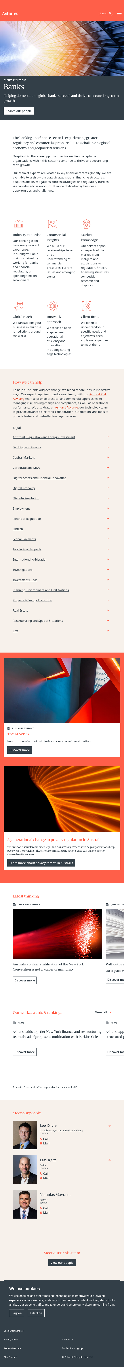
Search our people (19, 111)
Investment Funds (25, 580)
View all (101, 1012)
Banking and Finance (27, 447)
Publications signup (72, 1348)
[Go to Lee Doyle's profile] (75, 1126)
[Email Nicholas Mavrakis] (75, 1212)
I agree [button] (17, 1313)
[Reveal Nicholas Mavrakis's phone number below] (74, 1208)
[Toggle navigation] (119, 13)
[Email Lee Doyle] (75, 1143)
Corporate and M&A (26, 468)
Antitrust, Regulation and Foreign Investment (44, 437)
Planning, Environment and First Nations (41, 590)
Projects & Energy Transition (32, 600)
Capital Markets (24, 457)
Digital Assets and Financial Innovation (39, 478)
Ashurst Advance (66, 407)
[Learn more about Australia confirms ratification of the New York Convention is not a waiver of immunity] (57, 943)
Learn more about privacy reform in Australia (41, 863)
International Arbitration (30, 559)
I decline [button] (36, 1313)
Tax (15, 631)
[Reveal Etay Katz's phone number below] (74, 1173)
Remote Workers (12, 1348)
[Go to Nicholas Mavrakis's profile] (75, 1195)
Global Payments (24, 539)
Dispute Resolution (26, 498)
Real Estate (20, 610)
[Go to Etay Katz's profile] (75, 1161)
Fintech (18, 529)
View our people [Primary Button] (62, 1263)
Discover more (19, 750)
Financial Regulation (27, 519)
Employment (21, 508)
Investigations (23, 570)
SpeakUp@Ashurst (13, 1330)
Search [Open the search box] (105, 13)
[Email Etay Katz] (75, 1178)
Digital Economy (24, 488)
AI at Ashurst (10, 1357)
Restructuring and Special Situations (38, 621)
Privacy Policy (11, 1339)
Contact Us (68, 1339)
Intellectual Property (27, 549)
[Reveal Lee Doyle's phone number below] (74, 1139)
